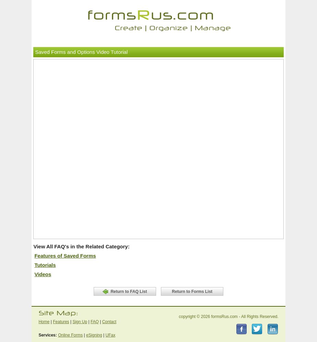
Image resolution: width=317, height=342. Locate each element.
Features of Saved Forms (65, 256)
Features (61, 321)
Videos (42, 274)
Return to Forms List (192, 291)
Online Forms (70, 335)
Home (43, 321)
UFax (110, 335)
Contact (109, 321)
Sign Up (79, 321)
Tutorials (45, 265)
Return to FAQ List (125, 291)
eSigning (94, 335)
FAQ (95, 321)
